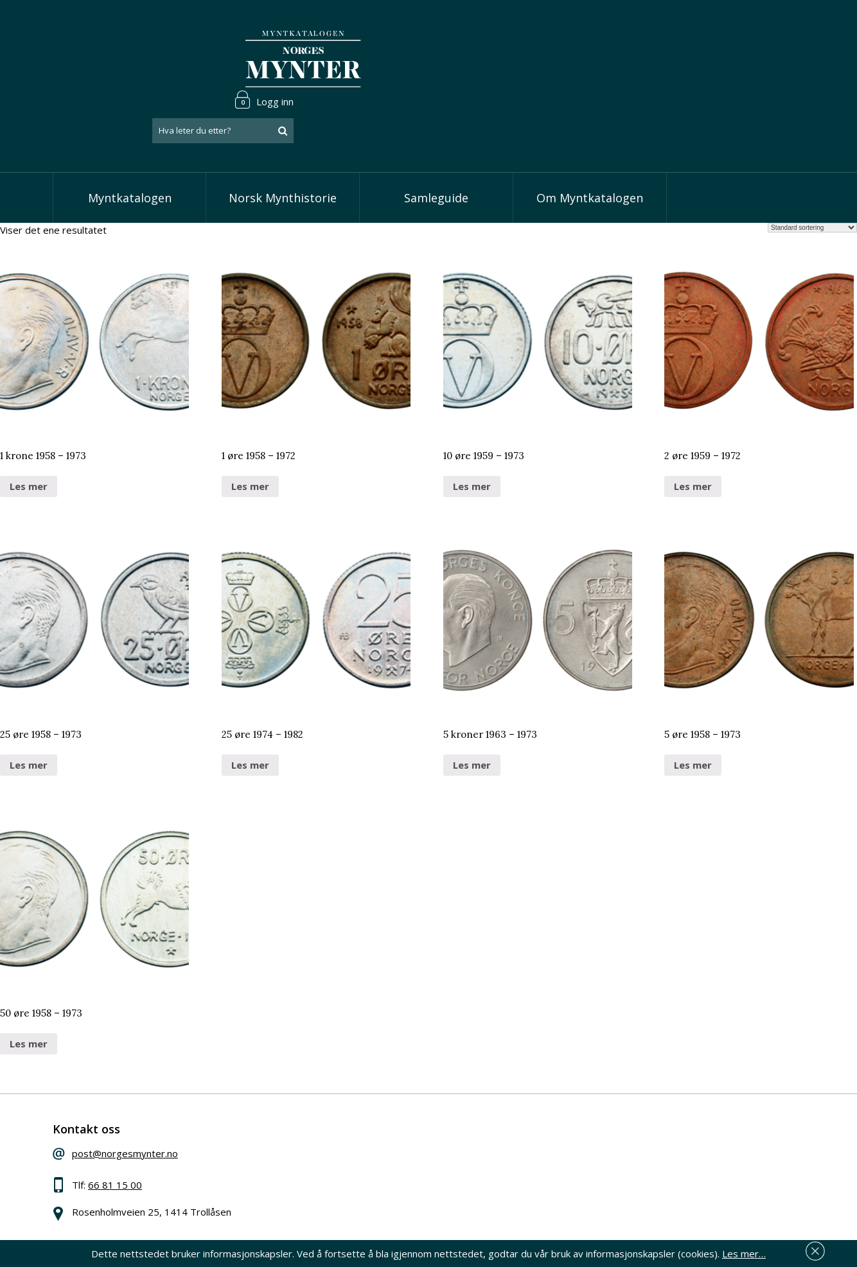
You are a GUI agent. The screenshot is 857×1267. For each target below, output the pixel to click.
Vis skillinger (352, 1130)
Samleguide (436, 147)
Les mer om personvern (630, 1182)
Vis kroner (348, 1150)
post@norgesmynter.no (147, 1109)
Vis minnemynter (363, 1189)
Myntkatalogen (130, 147)
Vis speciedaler (359, 1111)
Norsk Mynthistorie (283, 147)
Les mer (29, 435)
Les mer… (744, 1250)
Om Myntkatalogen (589, 147)
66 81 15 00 (137, 1140)
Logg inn (765, 28)
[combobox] (724, 60)
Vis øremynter (357, 1170)
